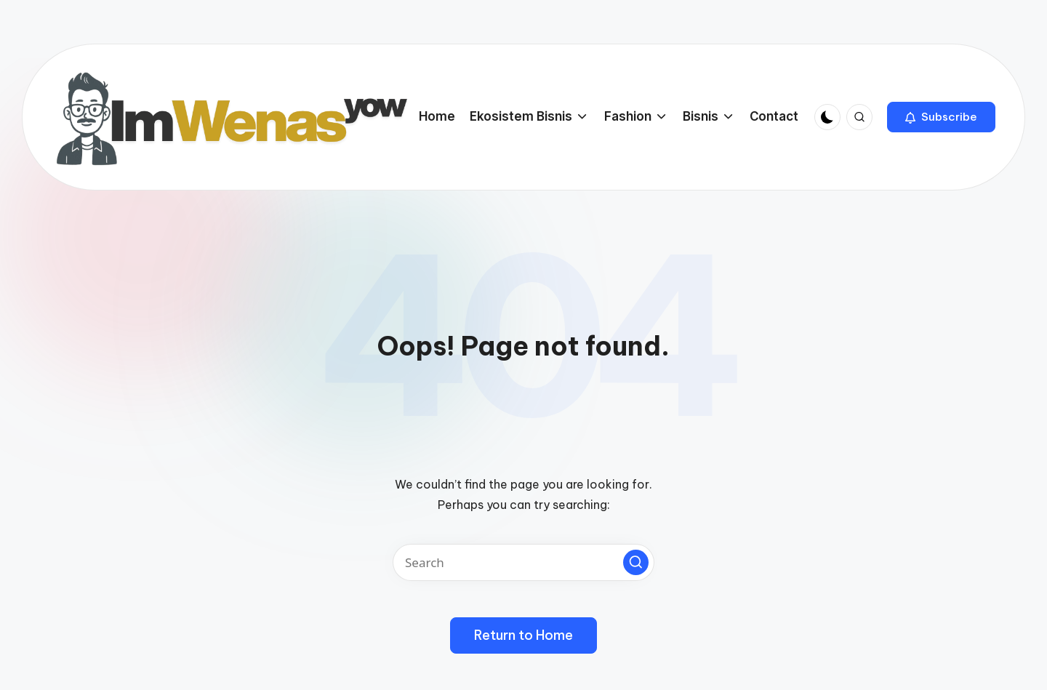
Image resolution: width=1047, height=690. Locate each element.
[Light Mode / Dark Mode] (827, 117)
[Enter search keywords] (523, 562)
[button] (941, 117)
